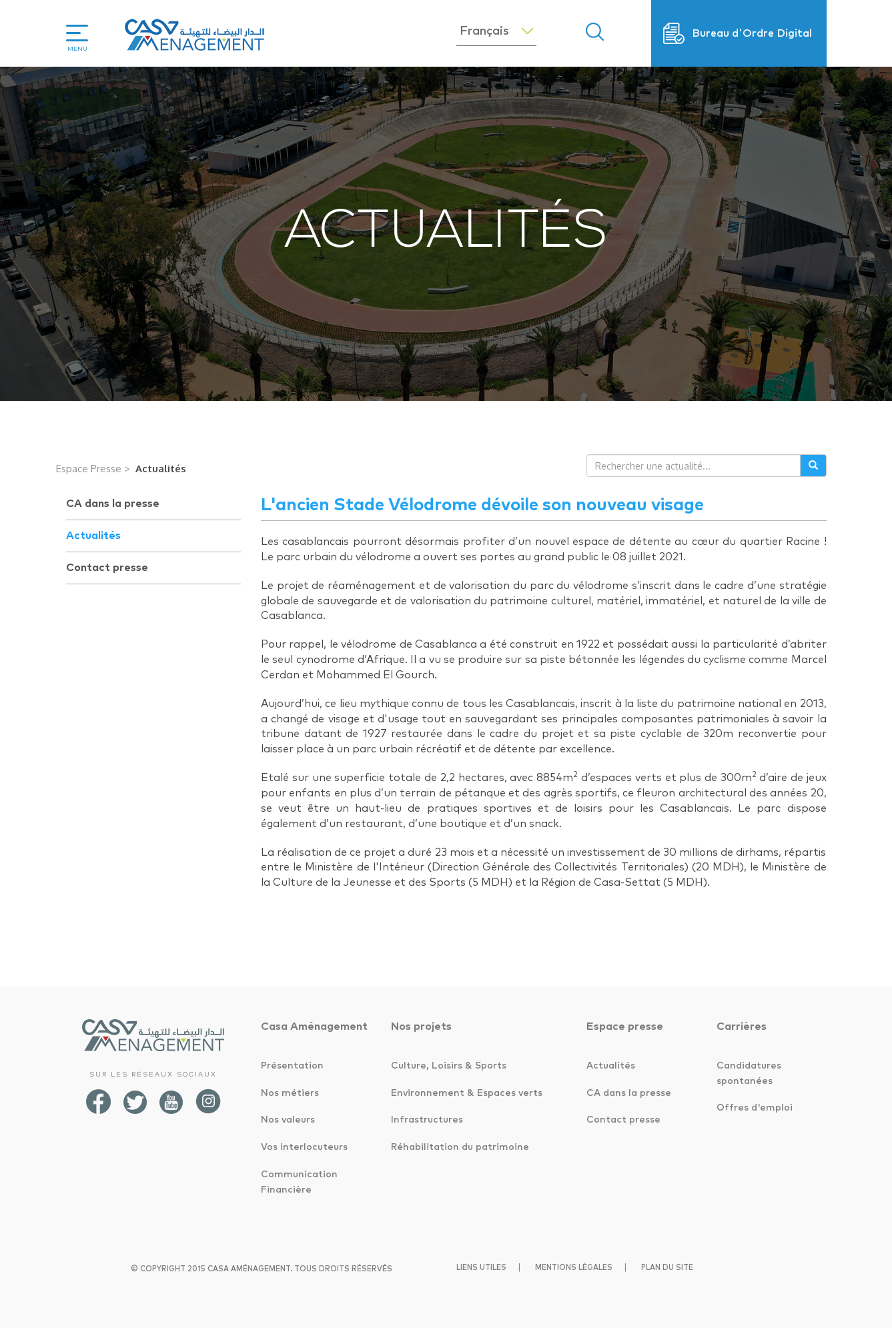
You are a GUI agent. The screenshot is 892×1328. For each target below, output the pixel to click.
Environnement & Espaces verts (466, 1093)
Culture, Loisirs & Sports (448, 1066)
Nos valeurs (288, 1120)
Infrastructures (427, 1120)
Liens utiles (481, 1267)
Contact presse (107, 567)
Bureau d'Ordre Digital (752, 33)
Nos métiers (290, 1093)
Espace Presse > (93, 468)
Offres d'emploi (755, 1108)
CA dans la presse (112, 503)
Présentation (292, 1066)
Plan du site (667, 1267)
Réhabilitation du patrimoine (460, 1147)
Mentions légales (573, 1267)
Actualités (160, 468)
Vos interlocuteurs (304, 1147)
